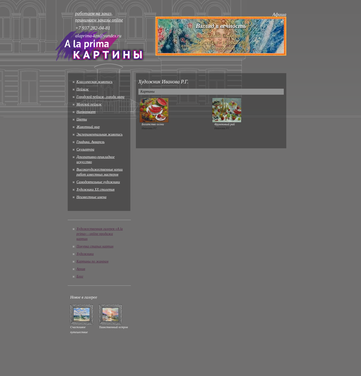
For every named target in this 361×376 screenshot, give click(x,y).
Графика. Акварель (90, 142)
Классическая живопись (94, 82)
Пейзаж (82, 89)
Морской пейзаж (89, 104)
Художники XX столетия (95, 189)
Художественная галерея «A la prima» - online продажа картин (99, 234)
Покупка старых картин (94, 246)
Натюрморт (86, 112)
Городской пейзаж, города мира (100, 97)
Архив (80, 269)
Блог (79, 276)
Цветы (81, 119)
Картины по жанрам (92, 261)
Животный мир (88, 127)
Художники (85, 254)
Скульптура (85, 149)
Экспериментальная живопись (99, 134)
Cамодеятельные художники (98, 182)
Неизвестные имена (91, 197)
